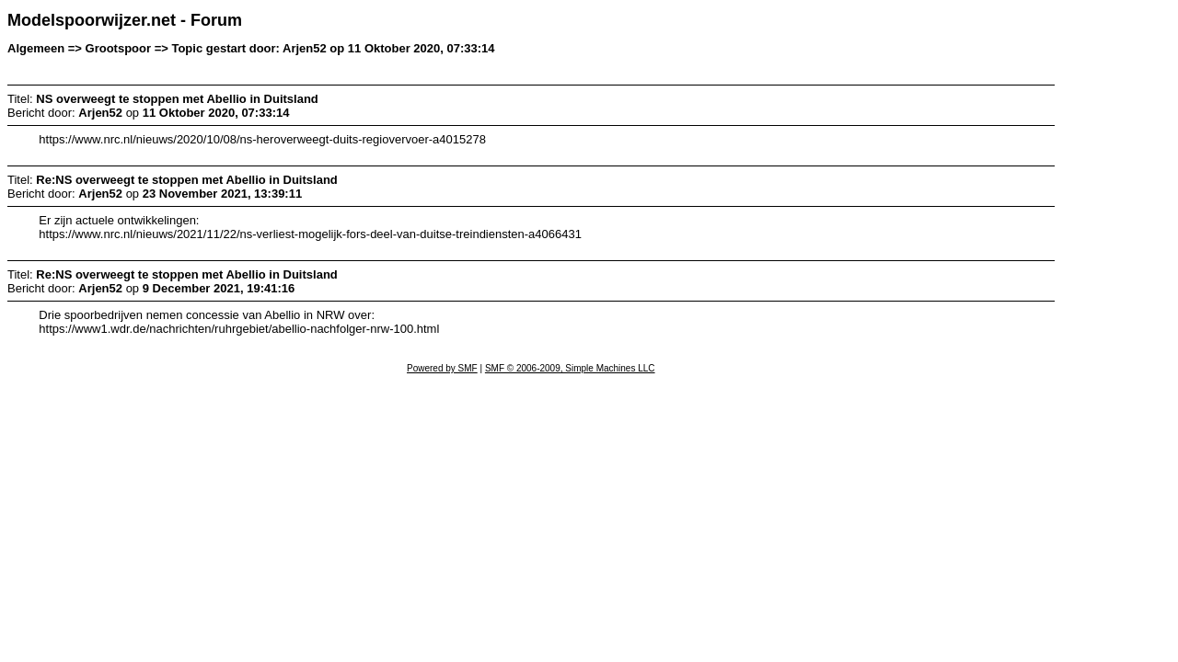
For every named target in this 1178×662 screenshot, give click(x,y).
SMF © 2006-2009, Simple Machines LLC (570, 368)
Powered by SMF (442, 368)
